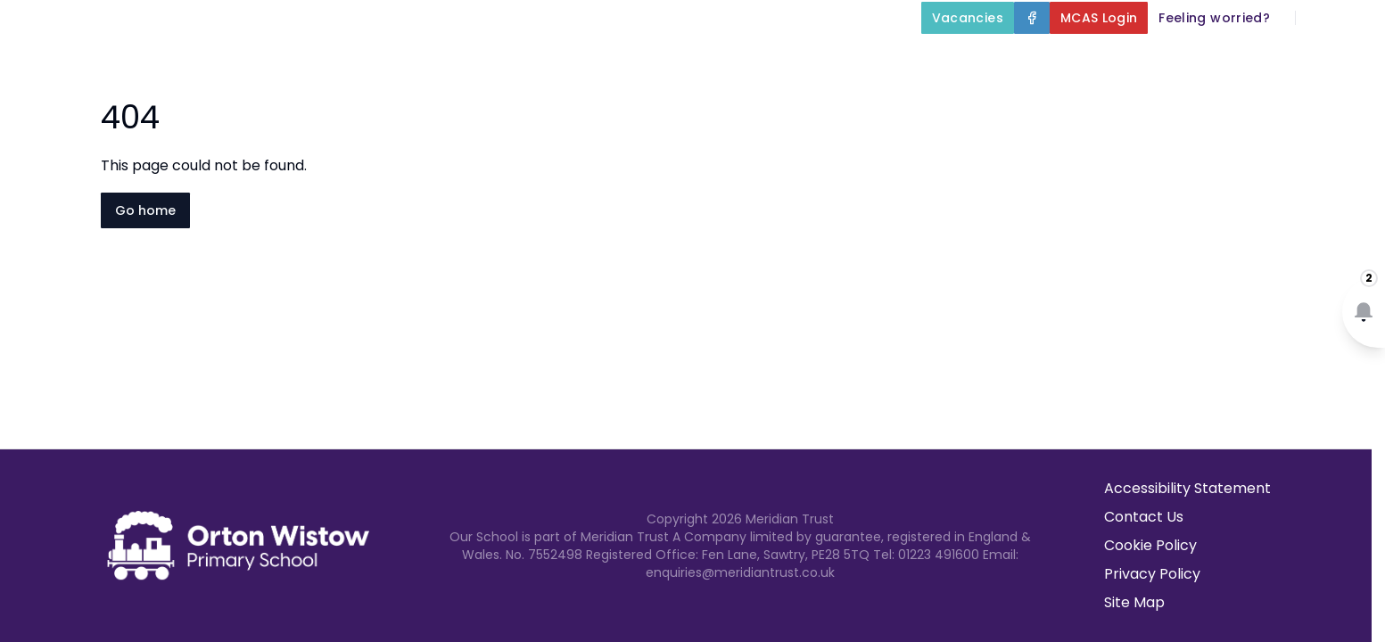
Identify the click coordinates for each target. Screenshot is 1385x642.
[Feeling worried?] (1214, 18)
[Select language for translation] (1356, 18)
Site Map (1134, 602)
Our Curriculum (878, 59)
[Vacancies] (967, 18)
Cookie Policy (1150, 545)
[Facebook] (1032, 18)
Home (456, 59)
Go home (145, 210)
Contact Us (1333, 59)
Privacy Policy (1152, 574)
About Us (557, 59)
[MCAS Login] (1099, 18)
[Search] (1319, 18)
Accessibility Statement (1187, 488)
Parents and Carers (1060, 59)
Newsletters (1217, 59)
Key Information (707, 59)
